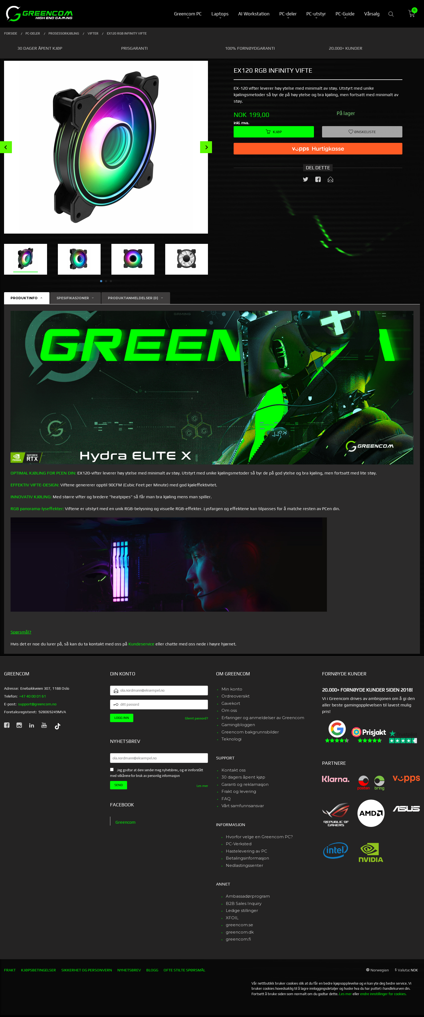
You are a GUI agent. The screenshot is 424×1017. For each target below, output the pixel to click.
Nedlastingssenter (244, 865)
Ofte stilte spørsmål (184, 970)
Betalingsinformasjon (247, 858)
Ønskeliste (362, 132)
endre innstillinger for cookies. (383, 994)
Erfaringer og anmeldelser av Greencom (262, 717)
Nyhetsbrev (129, 970)
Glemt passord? (196, 718)
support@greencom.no (37, 704)
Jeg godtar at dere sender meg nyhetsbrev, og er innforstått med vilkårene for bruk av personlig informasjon (156, 773)
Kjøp (274, 132)
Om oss (229, 710)
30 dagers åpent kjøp (243, 777)
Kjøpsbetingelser (38, 970)
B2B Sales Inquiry (243, 903)
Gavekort (230, 703)
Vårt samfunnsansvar (242, 805)
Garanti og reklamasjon (245, 784)
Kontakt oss (233, 770)
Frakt (10, 970)
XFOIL (232, 917)
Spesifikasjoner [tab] (73, 298)
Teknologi (231, 739)
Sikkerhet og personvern (86, 970)
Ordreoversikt (235, 696)
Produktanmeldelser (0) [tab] (133, 298)
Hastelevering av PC (246, 851)
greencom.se (239, 924)
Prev (6, 147)
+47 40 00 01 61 (32, 696)
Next (206, 147)
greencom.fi (238, 939)
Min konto (231, 689)
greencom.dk (240, 932)
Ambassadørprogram (248, 896)
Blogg (152, 970)
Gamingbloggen (238, 724)
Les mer (202, 786)
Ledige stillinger (242, 910)
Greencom (125, 822)
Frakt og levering (238, 791)
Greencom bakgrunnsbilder (250, 732)
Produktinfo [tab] (24, 298)
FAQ (226, 798)
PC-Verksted (238, 843)
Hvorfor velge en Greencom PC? (259, 836)
